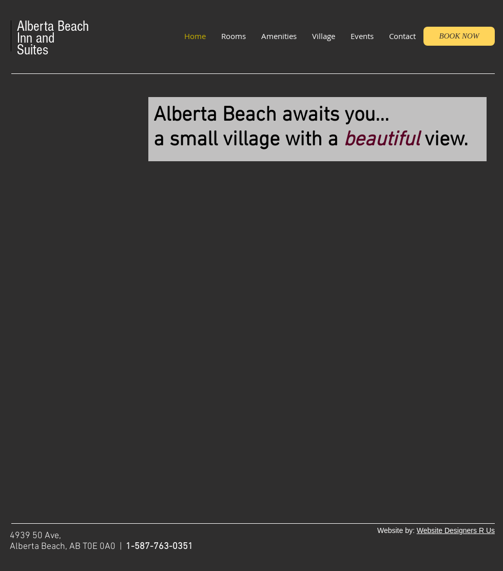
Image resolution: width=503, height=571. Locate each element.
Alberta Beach (53, 26)
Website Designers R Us (456, 530)
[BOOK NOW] (459, 36)
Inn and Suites (35, 44)
